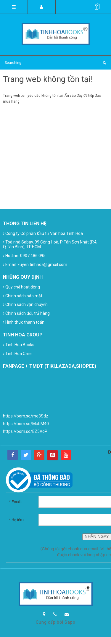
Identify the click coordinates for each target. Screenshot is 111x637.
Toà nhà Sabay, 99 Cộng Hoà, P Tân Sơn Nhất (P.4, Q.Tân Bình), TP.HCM (50, 244)
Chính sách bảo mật (22, 296)
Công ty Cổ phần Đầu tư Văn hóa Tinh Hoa (43, 233)
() (97, 7)
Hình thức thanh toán (23, 322)
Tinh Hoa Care (17, 353)
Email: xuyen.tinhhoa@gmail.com (35, 264)
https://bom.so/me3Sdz (25, 416)
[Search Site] (55, 63)
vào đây (76, 95)
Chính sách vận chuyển (25, 304)
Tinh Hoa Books (18, 344)
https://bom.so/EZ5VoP (25, 431)
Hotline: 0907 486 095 (24, 255)
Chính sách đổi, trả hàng (26, 313)
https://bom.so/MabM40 (26, 423)
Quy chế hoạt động (21, 287)
